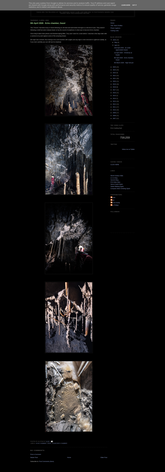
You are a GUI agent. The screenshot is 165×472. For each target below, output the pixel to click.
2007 (114, 118)
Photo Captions (115, 28)
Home (69, 457)
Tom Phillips (115, 205)
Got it (134, 5)
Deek (112, 200)
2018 (114, 87)
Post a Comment (35, 454)
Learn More (125, 5)
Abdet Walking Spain (117, 186)
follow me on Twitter (128, 149)
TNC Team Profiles (117, 25)
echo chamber (41, 443)
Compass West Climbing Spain (120, 188)
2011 (114, 107)
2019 (114, 84)
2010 (114, 110)
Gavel (49, 443)
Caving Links (115, 30)
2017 (114, 90)
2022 (114, 75)
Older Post (103, 457)
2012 (114, 104)
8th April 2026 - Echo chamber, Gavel (47, 23)
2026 (114, 40)
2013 (114, 101)
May (115, 42)
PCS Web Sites (115, 182)
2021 (114, 78)
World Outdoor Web (117, 175)
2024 (114, 70)
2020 (114, 81)
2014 (114, 98)
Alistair (113, 197)
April (116, 45)
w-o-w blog (114, 178)
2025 (114, 67)
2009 (114, 113)
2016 (114, 93)
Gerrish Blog (114, 180)
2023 (114, 73)
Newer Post (34, 457)
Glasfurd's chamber (59, 443)
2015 (114, 95)
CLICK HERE (115, 164)
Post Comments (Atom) (46, 461)
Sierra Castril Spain (117, 184)
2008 (114, 115)
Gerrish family (115, 202)
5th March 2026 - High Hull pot (123, 63)
